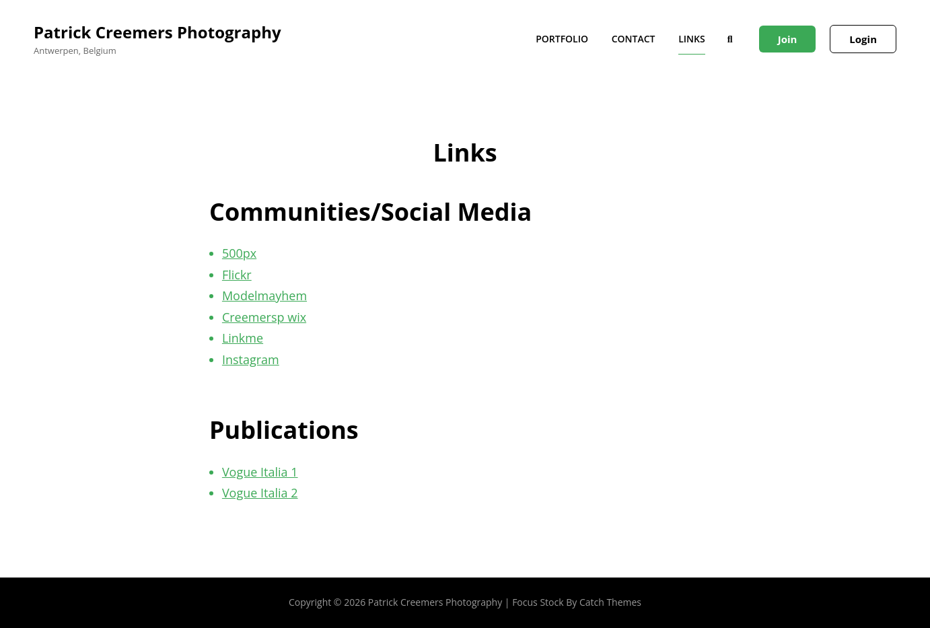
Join (787, 39)
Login (863, 39)
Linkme (242, 338)
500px (239, 253)
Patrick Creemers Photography (157, 32)
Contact (633, 38)
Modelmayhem (264, 295)
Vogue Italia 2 (260, 493)
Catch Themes (610, 602)
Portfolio (562, 38)
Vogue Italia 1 (260, 472)
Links (691, 38)
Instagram (250, 359)
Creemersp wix (264, 317)
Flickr (237, 275)
